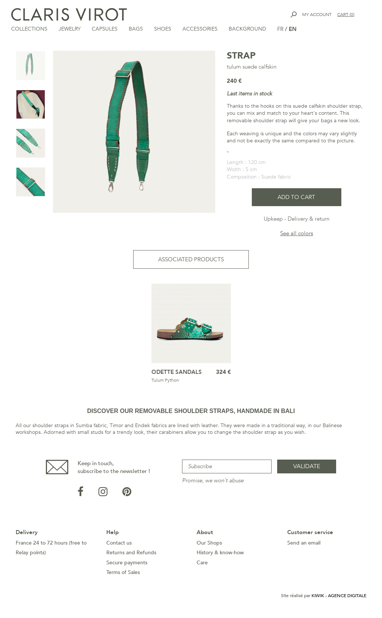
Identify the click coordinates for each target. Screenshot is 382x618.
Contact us (119, 543)
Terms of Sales (123, 573)
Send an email (303, 543)
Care (202, 563)
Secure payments (126, 563)
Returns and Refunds (131, 553)
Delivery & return (308, 219)
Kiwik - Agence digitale (338, 596)
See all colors (296, 234)
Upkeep (273, 219)
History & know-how (220, 553)
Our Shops (209, 543)
